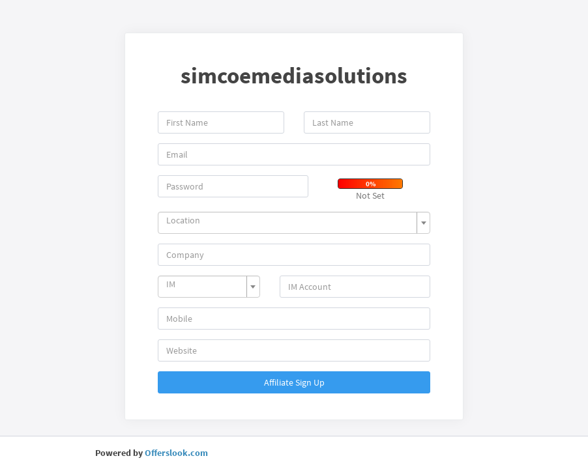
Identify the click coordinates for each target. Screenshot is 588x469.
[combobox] (294, 223)
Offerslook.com (176, 453)
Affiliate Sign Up (294, 382)
